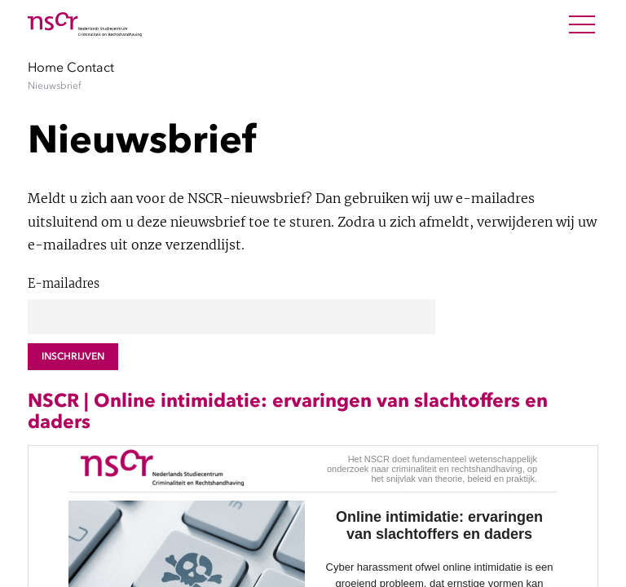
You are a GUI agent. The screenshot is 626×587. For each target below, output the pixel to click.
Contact (90, 67)
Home (46, 67)
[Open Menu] (582, 24)
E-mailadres (63, 283)
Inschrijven (73, 356)
